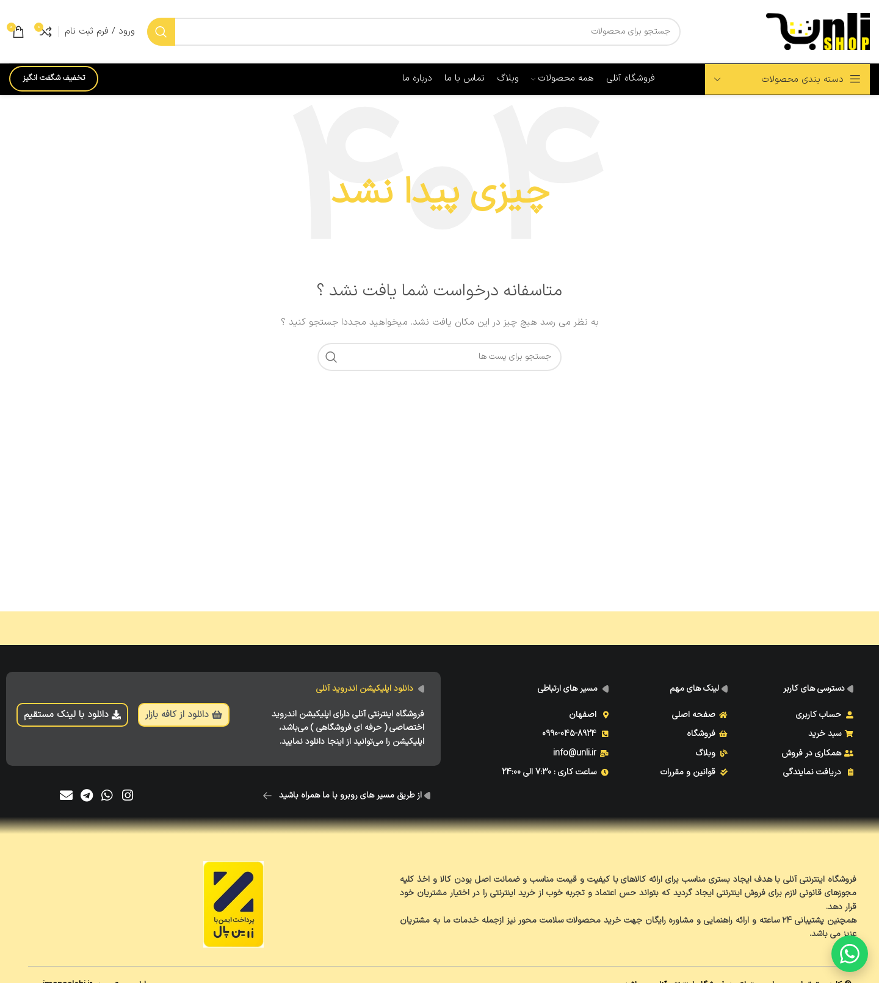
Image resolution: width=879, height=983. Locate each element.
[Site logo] (818, 30)
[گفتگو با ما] (849, 953)
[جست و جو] (414, 32)
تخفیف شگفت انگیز (54, 78)
